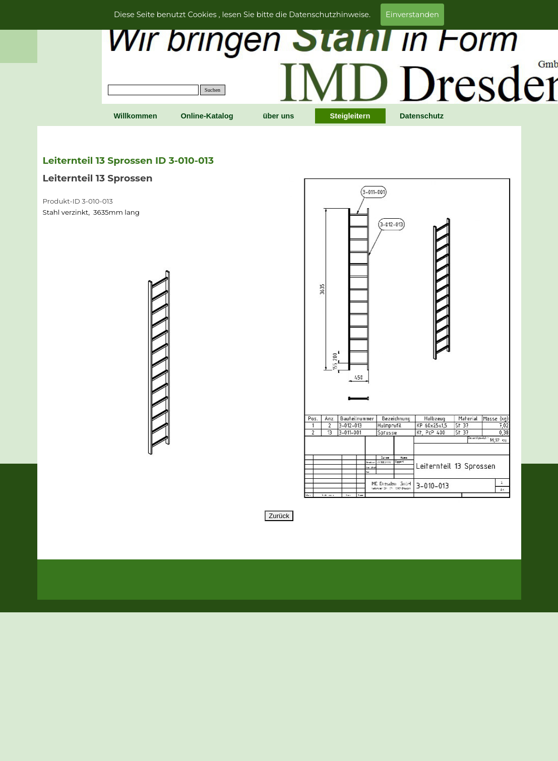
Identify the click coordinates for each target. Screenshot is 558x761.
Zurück (279, 516)
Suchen (212, 90)
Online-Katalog (206, 116)
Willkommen (135, 116)
